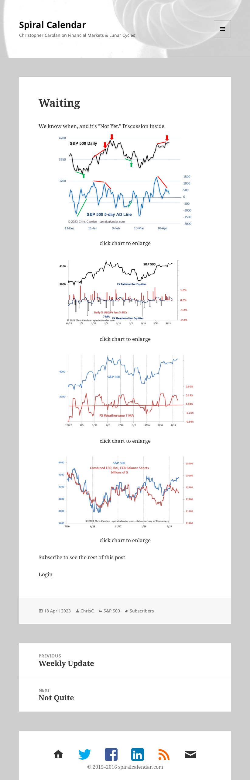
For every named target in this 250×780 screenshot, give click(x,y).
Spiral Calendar (52, 24)
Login (46, 574)
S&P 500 (112, 611)
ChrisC (87, 611)
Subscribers (142, 611)
